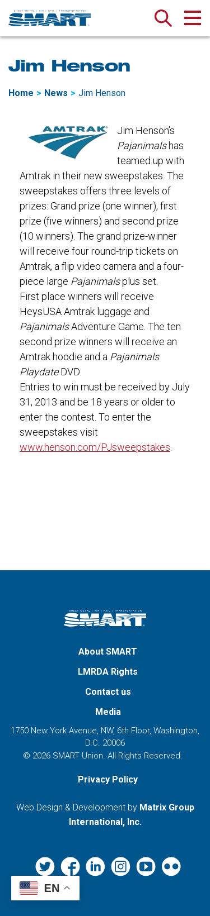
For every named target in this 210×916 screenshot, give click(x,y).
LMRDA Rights (108, 671)
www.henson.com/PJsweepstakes (95, 447)
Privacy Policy (108, 779)
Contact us (108, 691)
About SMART (107, 651)
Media (108, 712)
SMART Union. (79, 756)
